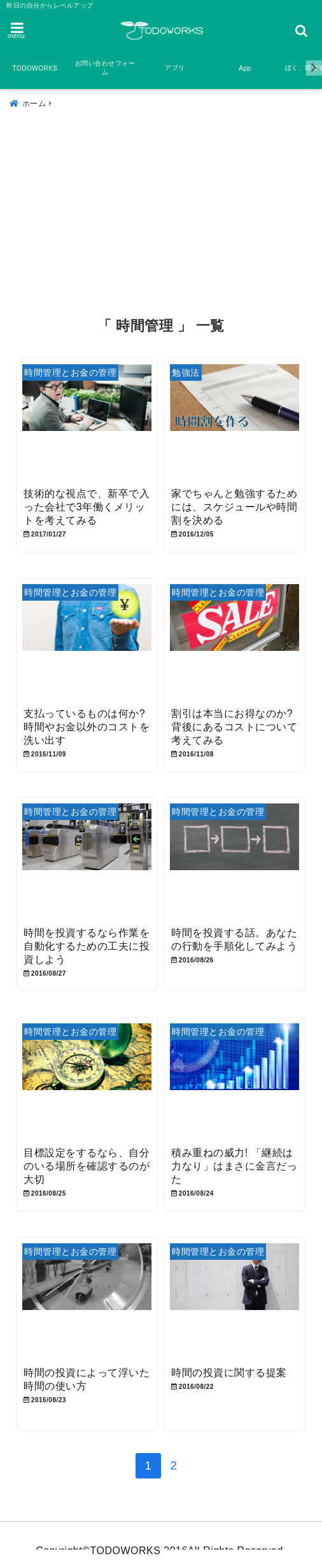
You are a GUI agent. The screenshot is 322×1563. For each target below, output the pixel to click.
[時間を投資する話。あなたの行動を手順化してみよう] (234, 863)
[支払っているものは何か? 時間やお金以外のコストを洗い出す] (86, 643)
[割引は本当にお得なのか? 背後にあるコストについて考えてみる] (234, 643)
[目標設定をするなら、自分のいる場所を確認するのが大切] (86, 1082)
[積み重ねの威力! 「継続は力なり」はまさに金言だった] (234, 1082)
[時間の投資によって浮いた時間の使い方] (86, 1302)
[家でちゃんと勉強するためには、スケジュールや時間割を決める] (234, 423)
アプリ (175, 67)
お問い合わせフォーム (105, 68)
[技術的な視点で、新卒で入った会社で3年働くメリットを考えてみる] (86, 423)
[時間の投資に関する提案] (234, 1302)
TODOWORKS (35, 68)
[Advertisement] (161, 208)
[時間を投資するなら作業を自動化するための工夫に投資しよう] (86, 863)
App (245, 68)
